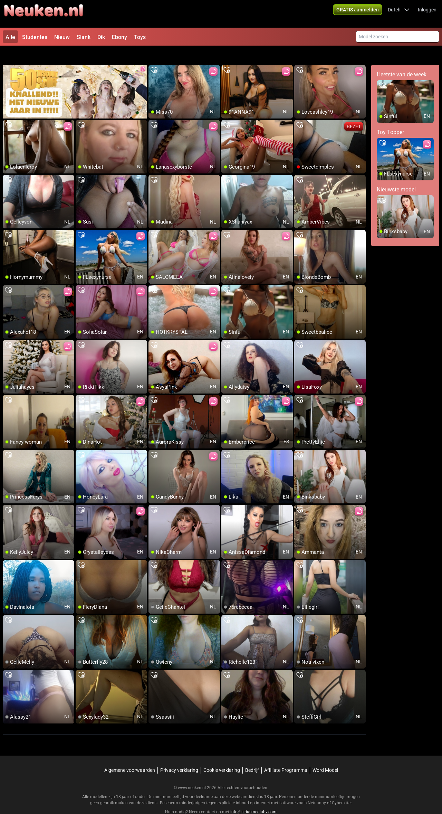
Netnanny (317, 788)
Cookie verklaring (221, 755)
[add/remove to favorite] (154, 55)
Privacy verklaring (179, 755)
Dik (101, 37)
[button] (398, 14)
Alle (10, 37)
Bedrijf (252, 755)
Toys (140, 37)
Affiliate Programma (285, 755)
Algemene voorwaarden (129, 755)
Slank (83, 37)
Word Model (325, 755)
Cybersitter (342, 788)
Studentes (34, 37)
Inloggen (427, 14)
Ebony (119, 37)
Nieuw (62, 37)
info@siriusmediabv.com (253, 797)
